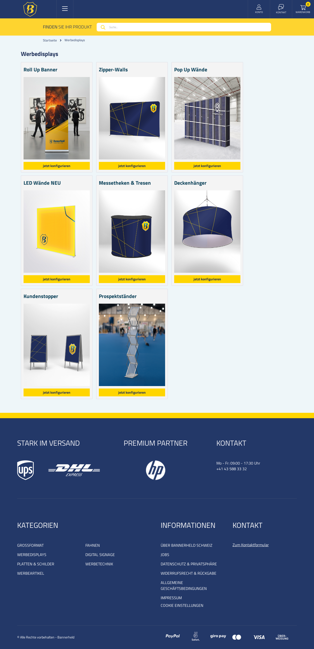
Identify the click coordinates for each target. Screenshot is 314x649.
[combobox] (184, 27)
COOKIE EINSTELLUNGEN (182, 605)
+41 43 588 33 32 (231, 469)
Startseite (50, 40)
